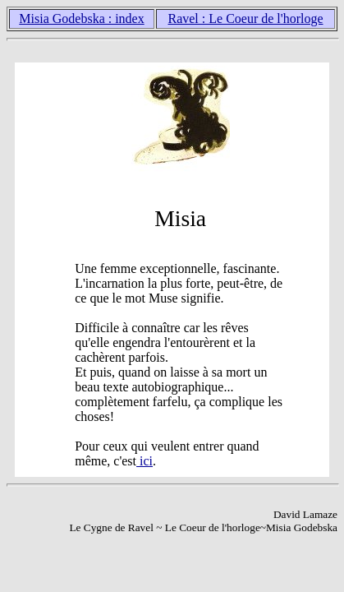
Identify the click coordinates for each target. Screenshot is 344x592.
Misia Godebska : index (81, 18)
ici (144, 461)
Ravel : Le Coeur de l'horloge (245, 18)
